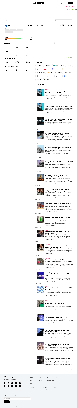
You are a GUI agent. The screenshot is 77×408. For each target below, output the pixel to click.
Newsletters (47, 6)
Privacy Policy (44, 389)
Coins (31, 380)
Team (31, 385)
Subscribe (7, 401)
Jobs (54, 389)
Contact (55, 385)
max (71, 25)
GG (34, 6)
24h (60, 25)
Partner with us (69, 6)
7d (63, 25)
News (28, 6)
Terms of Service (45, 385)
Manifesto (31, 389)
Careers (55, 387)
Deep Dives (49, 377)
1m (65, 25)
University (58, 377)
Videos (42, 6)
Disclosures (32, 387)
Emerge (38, 6)
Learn (32, 6)
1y (68, 25)
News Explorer (50, 380)
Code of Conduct (45, 387)
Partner (31, 377)
